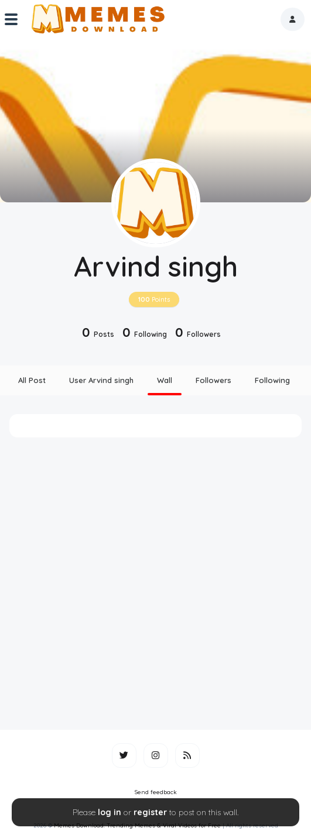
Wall (164, 380)
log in (109, 812)
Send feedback (156, 792)
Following (272, 380)
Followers (213, 380)
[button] (293, 19)
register (150, 812)
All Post (32, 380)
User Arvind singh (101, 380)
